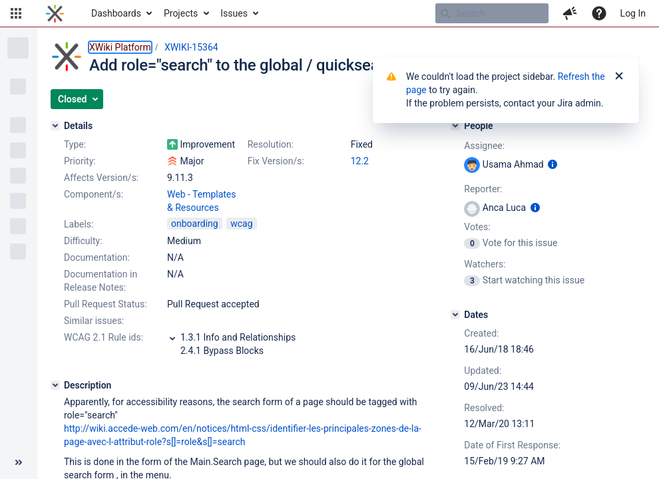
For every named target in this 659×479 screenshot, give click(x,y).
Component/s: (93, 194)
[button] (16, 13)
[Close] (619, 76)
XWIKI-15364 (191, 47)
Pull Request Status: (105, 304)
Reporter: (483, 189)
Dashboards (116, 13)
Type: (75, 144)
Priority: (80, 161)
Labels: (78, 224)
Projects (181, 13)
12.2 (360, 161)
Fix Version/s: (276, 161)
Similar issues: (94, 320)
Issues (234, 13)
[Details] (55, 125)
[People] (455, 125)
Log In (633, 13)
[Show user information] (552, 164)
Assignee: (484, 145)
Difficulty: (83, 241)
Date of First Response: (512, 445)
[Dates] (455, 314)
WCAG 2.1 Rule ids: (103, 337)
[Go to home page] (55, 13)
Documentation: (97, 257)
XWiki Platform (120, 47)
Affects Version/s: (101, 177)
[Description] (55, 385)
